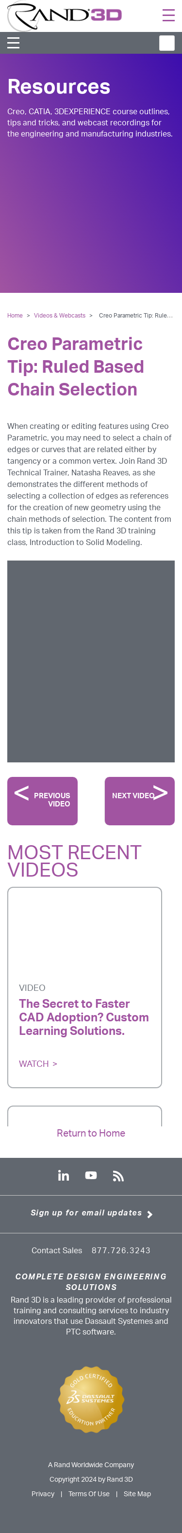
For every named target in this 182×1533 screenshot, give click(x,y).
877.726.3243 (121, 1251)
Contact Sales (57, 1251)
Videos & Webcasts (60, 316)
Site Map (137, 1494)
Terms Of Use (89, 1494)
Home (15, 316)
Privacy (43, 1494)
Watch (34, 1064)
